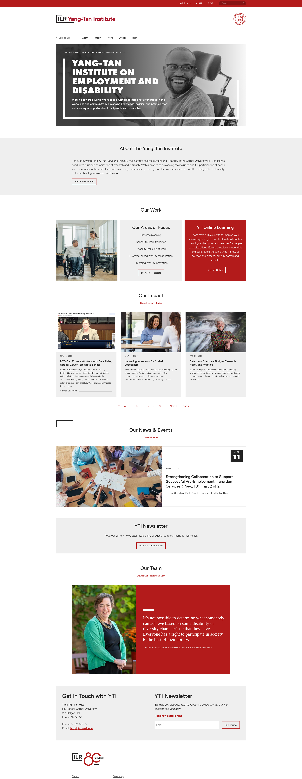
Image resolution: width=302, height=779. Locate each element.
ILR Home (67, 52)
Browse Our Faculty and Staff (151, 575)
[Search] (243, 3)
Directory (118, 776)
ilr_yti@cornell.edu (81, 728)
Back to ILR (63, 37)
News (75, 776)
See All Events (151, 437)
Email (159, 725)
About (85, 37)
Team (134, 37)
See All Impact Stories (151, 303)
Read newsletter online (168, 715)
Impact (98, 37)
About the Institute (84, 181)
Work (110, 37)
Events (122, 37)
